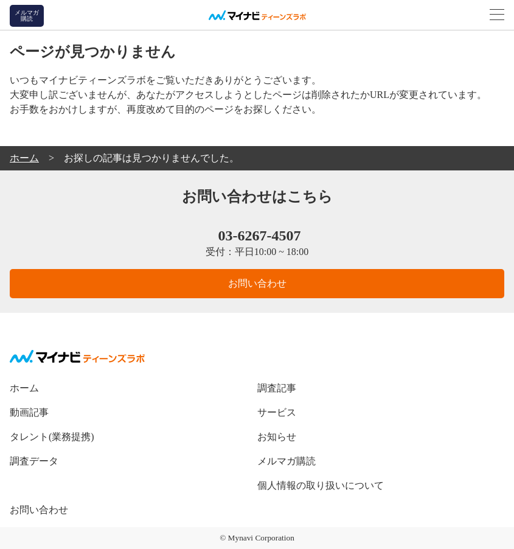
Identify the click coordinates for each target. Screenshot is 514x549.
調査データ (34, 461)
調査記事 (276, 388)
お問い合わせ (257, 283)
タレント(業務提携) (52, 437)
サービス (276, 412)
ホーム (24, 388)
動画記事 (29, 412)
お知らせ (276, 437)
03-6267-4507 (257, 235)
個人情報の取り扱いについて (320, 485)
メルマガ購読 (286, 461)
